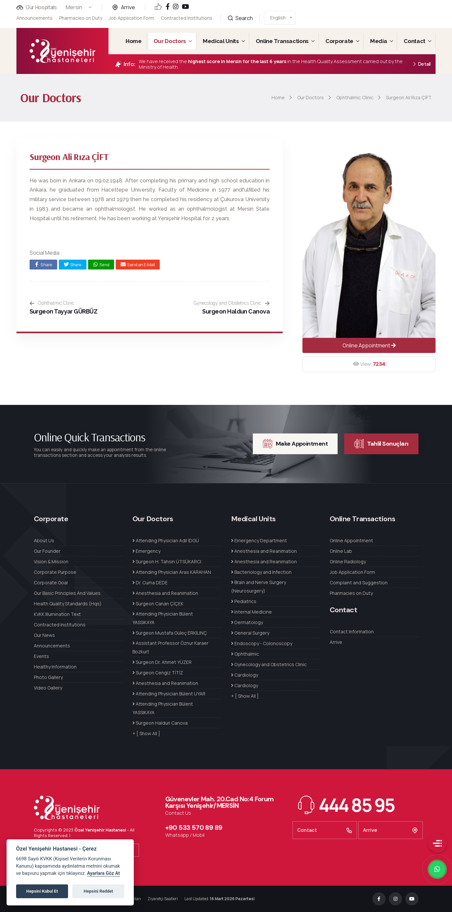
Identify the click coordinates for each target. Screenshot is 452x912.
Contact (414, 41)
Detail (422, 64)
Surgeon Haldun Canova (236, 311)
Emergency (146, 551)
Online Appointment (369, 345)
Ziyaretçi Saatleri (163, 898)
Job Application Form (131, 17)
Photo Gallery (48, 677)
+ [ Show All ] (146, 733)
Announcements (34, 18)
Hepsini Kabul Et (42, 891)
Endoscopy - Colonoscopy (261, 643)
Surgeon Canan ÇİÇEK (157, 603)
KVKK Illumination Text (57, 614)
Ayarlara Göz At (103, 873)
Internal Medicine (251, 612)
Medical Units (221, 41)
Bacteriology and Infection (261, 572)
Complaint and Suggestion (359, 582)
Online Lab (341, 551)
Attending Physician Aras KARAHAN (171, 572)
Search (240, 10)
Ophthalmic (245, 654)
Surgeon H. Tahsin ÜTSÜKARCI (166, 561)
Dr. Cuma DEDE (150, 582)
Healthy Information (55, 667)
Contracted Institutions (186, 14)
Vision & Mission (51, 561)
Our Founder (47, 551)
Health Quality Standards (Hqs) (68, 603)
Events (41, 656)
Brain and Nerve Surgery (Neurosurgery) (258, 586)
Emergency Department (259, 540)
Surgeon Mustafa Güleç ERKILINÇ (169, 633)
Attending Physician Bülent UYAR (168, 693)
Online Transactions (282, 41)
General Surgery (250, 633)
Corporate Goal (51, 582)
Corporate (339, 41)
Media (378, 41)
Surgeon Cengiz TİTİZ (157, 672)
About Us (44, 540)
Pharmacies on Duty (80, 18)
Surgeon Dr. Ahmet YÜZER (162, 662)
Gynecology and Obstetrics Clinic (232, 303)
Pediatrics (243, 601)
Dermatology (247, 622)
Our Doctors (170, 41)
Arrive (128, 7)
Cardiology (244, 675)
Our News (44, 635)
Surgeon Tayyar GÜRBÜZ (64, 311)
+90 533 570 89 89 (194, 827)
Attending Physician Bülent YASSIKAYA (162, 618)
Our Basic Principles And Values (67, 593)
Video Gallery (48, 688)
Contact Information (352, 631)
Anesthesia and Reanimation (165, 593)
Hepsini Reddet (98, 891)
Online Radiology (348, 561)
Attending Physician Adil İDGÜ (165, 540)
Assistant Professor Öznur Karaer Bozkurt (170, 647)
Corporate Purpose (55, 572)
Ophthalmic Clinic (52, 303)
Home (134, 41)
